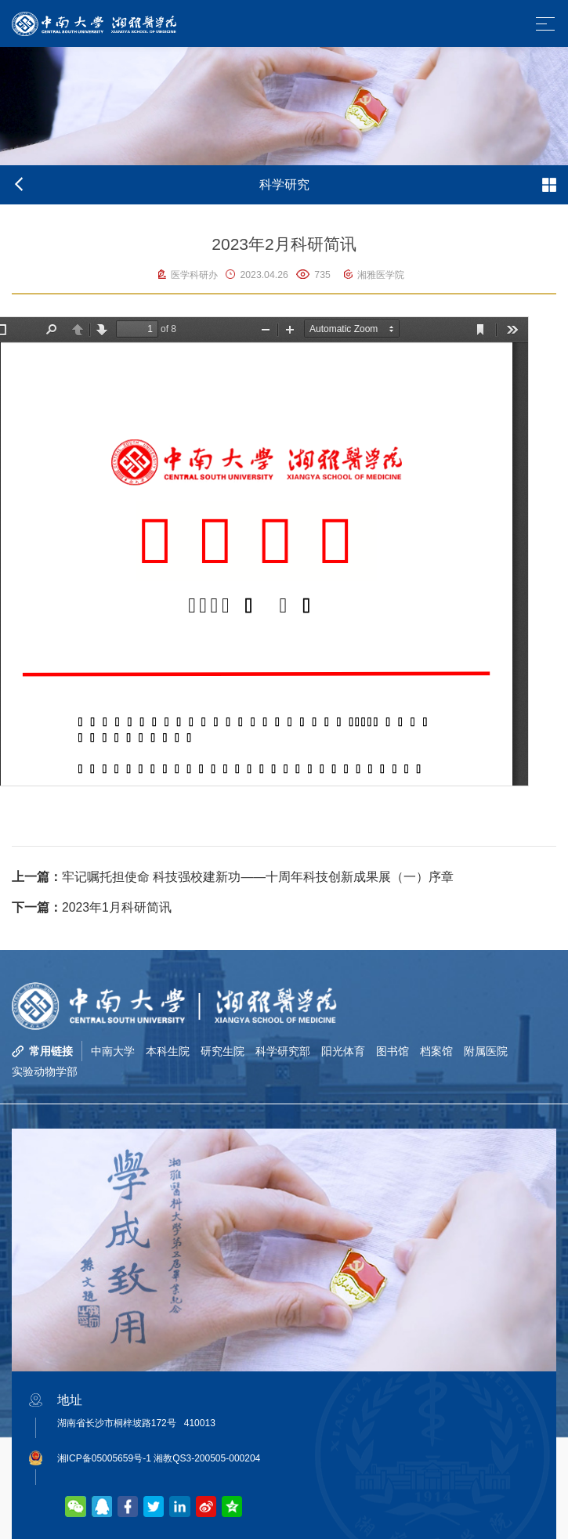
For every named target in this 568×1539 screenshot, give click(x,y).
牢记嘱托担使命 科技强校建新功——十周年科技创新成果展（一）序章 (233, 876)
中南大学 (113, 1051)
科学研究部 (282, 1051)
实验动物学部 (45, 1071)
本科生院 (168, 1051)
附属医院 (486, 1051)
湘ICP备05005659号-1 (104, 1458)
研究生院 (222, 1051)
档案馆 (436, 1051)
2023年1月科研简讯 (92, 907)
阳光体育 (343, 1051)
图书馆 (392, 1051)
